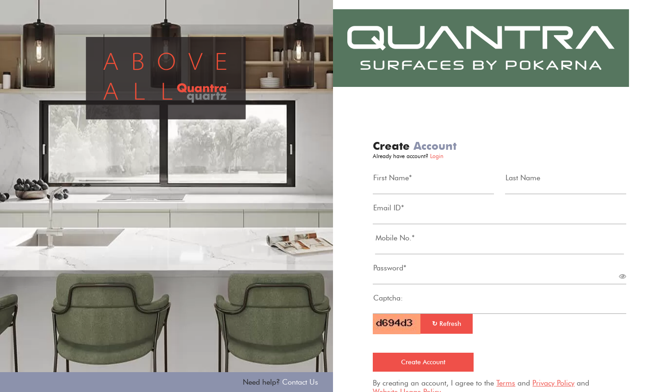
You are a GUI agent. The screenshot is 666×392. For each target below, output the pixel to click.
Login (437, 156)
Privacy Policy (553, 383)
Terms (505, 383)
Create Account (423, 362)
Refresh (446, 324)
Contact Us (300, 382)
